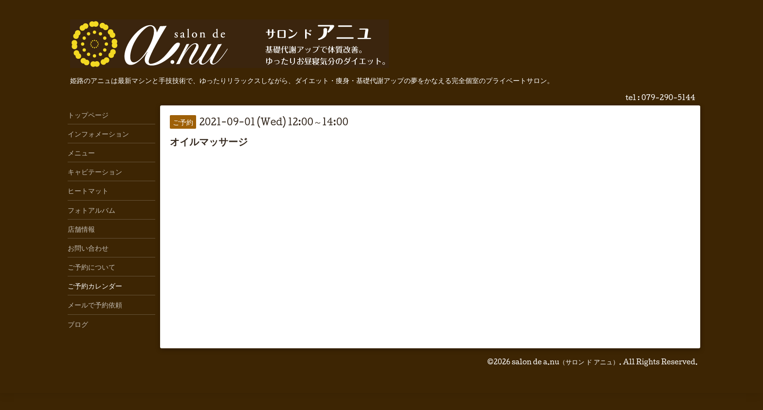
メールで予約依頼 (95, 304)
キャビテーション (95, 171)
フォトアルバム (91, 209)
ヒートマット (88, 190)
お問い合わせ (88, 247)
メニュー (81, 152)
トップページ (88, 114)
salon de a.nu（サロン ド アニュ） (565, 362)
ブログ (78, 324)
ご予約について (91, 266)
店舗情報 (81, 228)
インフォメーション (98, 133)
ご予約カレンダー (95, 285)
